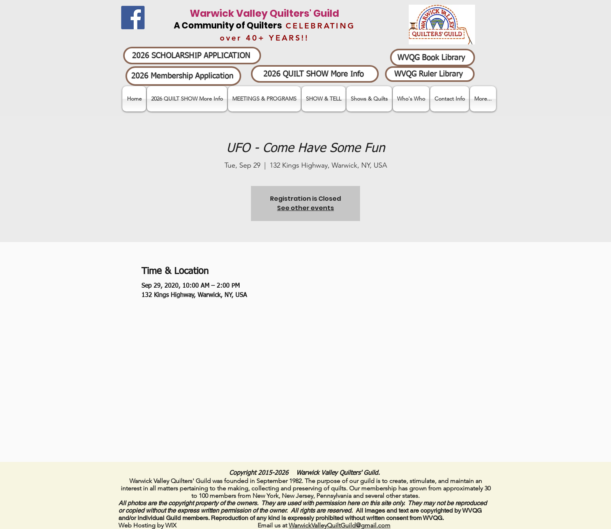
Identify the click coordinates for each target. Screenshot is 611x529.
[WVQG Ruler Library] (430, 74)
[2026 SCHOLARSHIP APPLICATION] (192, 55)
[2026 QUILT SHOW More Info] (315, 74)
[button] (323, 98)
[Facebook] (133, 17)
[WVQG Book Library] (432, 57)
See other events (305, 207)
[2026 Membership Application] (183, 76)
